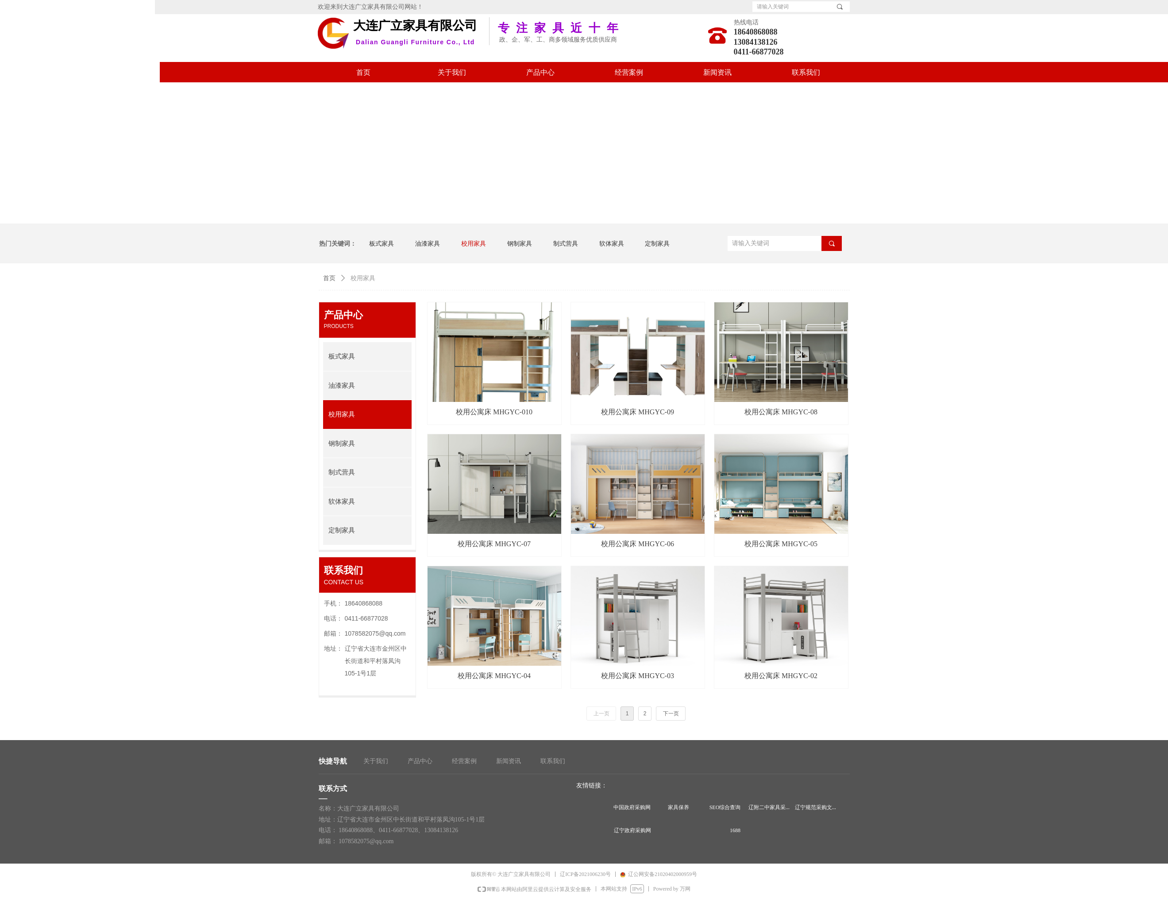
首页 (329, 278)
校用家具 (341, 414)
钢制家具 (341, 443)
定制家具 (341, 530)
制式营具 (341, 472)
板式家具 (341, 356)
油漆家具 (341, 385)
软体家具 (341, 501)
